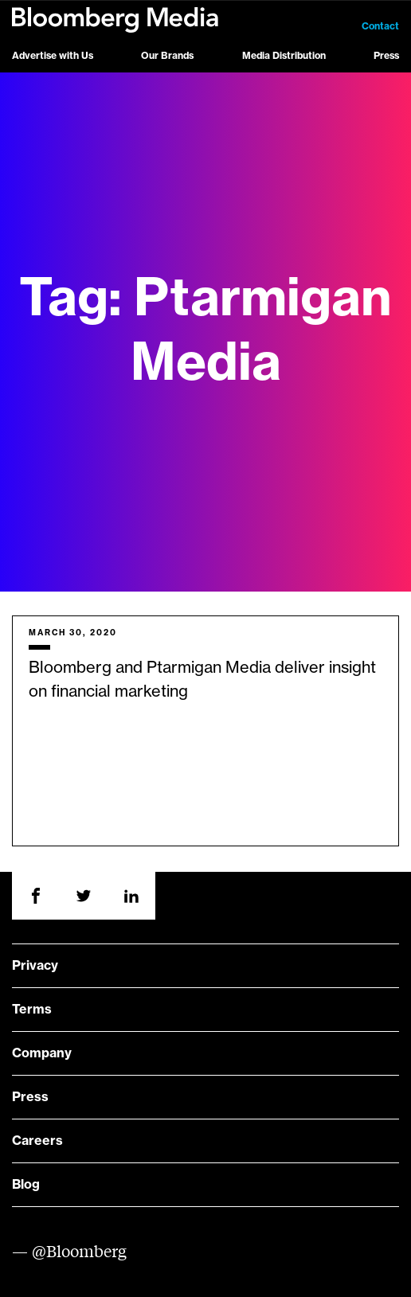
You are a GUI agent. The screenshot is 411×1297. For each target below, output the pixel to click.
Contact (380, 26)
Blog (26, 1184)
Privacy (35, 965)
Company (42, 1053)
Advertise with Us (52, 56)
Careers (37, 1141)
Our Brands (167, 56)
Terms (32, 1009)
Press (386, 56)
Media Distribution (284, 56)
